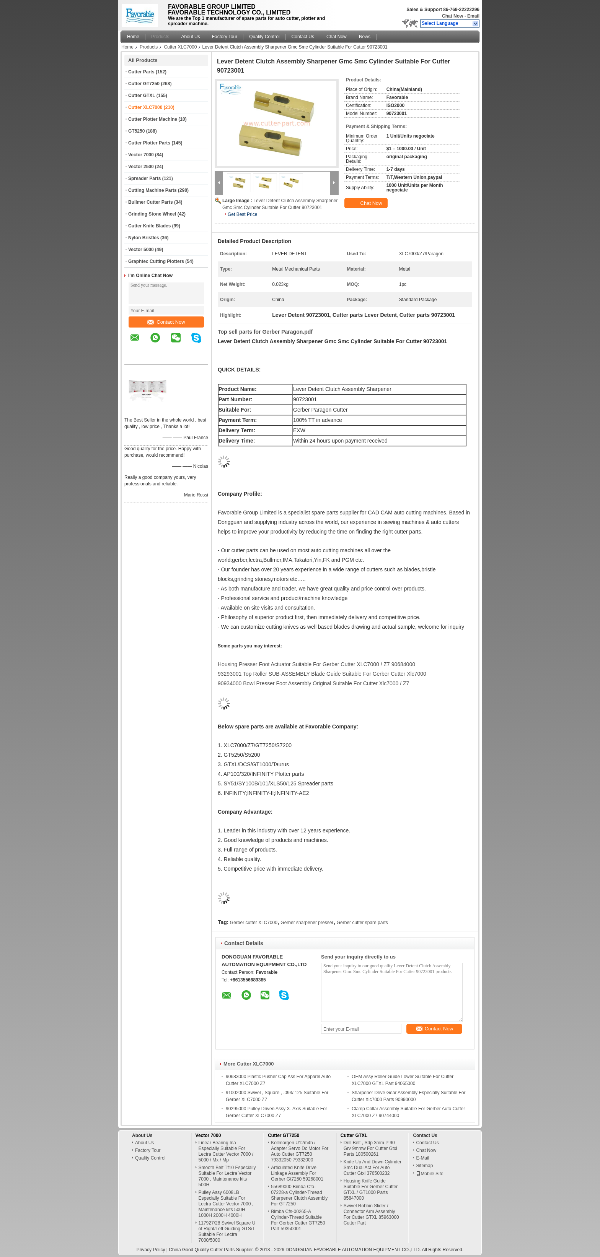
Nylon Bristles (143, 237)
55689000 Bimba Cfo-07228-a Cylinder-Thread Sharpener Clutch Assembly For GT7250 (299, 1195)
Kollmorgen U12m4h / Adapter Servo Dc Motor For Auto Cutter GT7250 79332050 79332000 (299, 1151)
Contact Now (166, 322)
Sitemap (424, 1165)
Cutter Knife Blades (149, 226)
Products (160, 36)
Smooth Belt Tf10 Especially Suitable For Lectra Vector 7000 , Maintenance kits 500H (227, 1176)
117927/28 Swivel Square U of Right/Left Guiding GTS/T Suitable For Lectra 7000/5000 (227, 1231)
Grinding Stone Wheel (152, 214)
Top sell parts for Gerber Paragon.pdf (265, 332)
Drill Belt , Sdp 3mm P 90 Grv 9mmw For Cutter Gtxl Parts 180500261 (370, 1148)
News (364, 36)
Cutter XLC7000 (180, 47)
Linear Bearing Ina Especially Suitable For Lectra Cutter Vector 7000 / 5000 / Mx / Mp (226, 1151)
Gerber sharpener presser (306, 922)
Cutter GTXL (141, 95)
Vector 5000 (141, 249)
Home (133, 36)
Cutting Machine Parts (152, 190)
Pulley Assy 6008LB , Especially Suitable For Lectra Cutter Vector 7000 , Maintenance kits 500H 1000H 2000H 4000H (226, 1204)
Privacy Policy (151, 1249)
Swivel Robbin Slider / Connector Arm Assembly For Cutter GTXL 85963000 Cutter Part (371, 1214)
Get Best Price (242, 214)
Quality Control (264, 36)
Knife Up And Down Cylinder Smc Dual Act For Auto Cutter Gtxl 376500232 (372, 1167)
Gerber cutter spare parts (362, 922)
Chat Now (452, 16)
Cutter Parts (141, 72)
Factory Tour (224, 36)
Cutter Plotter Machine (152, 119)
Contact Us (303, 36)
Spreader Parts (144, 178)
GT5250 (136, 131)
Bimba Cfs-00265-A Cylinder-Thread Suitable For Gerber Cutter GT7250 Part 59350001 (298, 1220)
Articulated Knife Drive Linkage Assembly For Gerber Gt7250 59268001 (297, 1173)
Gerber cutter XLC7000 (253, 922)
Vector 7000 (141, 154)
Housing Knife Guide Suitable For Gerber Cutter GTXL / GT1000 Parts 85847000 (371, 1189)
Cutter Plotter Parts (149, 143)
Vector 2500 (141, 166)
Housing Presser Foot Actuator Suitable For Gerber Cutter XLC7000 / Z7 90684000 (316, 664)
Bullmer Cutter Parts (150, 202)
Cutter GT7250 (144, 83)
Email (473, 16)
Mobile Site (429, 1173)
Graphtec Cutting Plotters (156, 261)
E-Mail (422, 1158)
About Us (190, 36)
